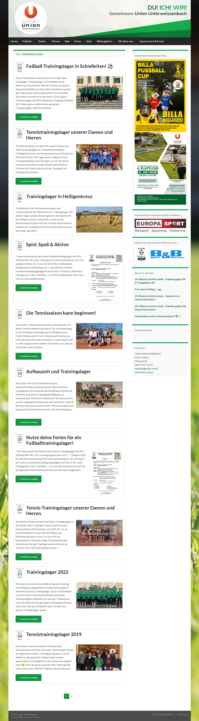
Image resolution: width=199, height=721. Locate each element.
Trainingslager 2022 (47, 572)
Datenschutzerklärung (163, 714)
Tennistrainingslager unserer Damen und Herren (69, 134)
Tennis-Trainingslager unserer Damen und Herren (70, 510)
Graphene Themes (32, 717)
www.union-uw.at (144, 372)
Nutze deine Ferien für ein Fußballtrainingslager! (53, 440)
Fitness (56, 41)
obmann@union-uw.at (146, 368)
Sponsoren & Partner (152, 41)
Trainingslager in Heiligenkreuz (59, 196)
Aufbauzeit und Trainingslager (58, 371)
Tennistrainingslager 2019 (54, 634)
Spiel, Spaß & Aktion (47, 244)
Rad (67, 41)
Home (14, 41)
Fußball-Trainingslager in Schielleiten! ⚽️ (69, 66)
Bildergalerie (105, 41)
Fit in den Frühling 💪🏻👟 (148, 289)
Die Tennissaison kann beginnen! (61, 313)
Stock (77, 41)
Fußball (28, 41)
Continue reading (28, 116)
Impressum (182, 714)
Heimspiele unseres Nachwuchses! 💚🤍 (158, 316)
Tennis (42, 41)
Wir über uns (126, 41)
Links (89, 41)
